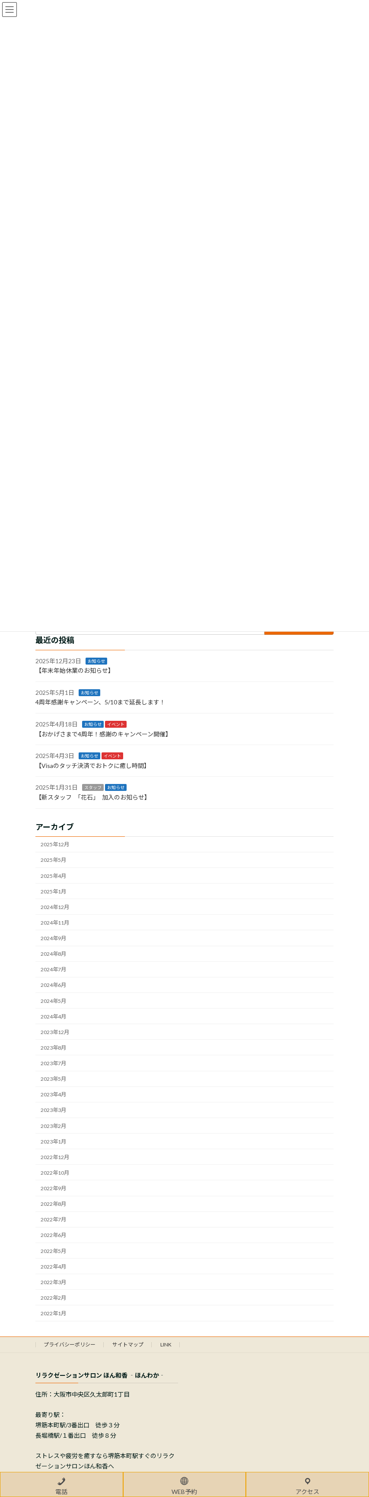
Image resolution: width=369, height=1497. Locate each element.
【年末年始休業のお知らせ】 (74, 670)
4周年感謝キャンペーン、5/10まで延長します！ (100, 702)
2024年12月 (55, 907)
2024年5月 (53, 1001)
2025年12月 (55, 844)
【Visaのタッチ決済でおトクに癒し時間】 (92, 765)
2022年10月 (55, 1172)
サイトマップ (127, 1344)
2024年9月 (53, 938)
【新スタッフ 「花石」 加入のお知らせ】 (92, 797)
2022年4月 (53, 1266)
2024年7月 (53, 969)
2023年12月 (55, 1032)
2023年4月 (53, 1094)
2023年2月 (53, 1126)
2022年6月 (53, 1235)
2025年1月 (53, 891)
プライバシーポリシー (69, 1344)
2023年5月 (53, 1079)
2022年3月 (53, 1282)
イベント (115, 724)
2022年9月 (53, 1188)
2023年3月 (53, 1110)
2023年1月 (53, 1141)
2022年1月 (53, 1313)
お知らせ (96, 661)
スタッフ (93, 787)
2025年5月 (53, 860)
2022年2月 (53, 1298)
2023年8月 (53, 1047)
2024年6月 (53, 985)
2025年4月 (53, 876)
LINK (166, 1344)
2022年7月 (53, 1219)
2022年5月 (53, 1251)
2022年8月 (53, 1204)
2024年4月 (53, 1016)
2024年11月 (55, 922)
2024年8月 (53, 954)
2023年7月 (53, 1063)
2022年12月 (55, 1157)
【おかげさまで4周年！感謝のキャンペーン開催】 (103, 734)
